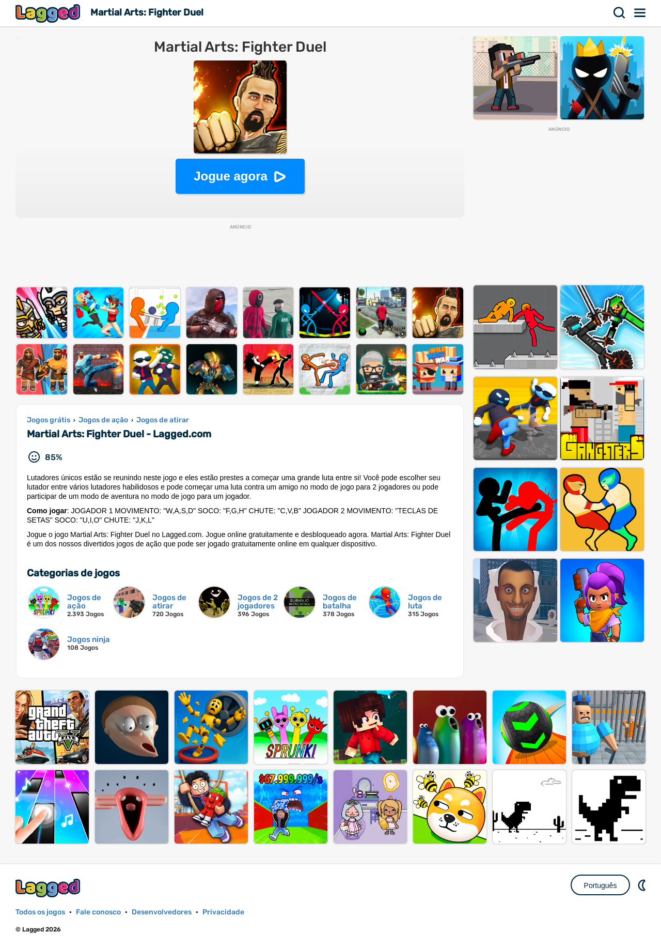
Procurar (619, 13)
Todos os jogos (40, 912)
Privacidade (223, 912)
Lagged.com (49, 888)
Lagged (49, 13)
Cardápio (640, 13)
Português (600, 885)
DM (643, 885)
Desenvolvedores (162, 912)
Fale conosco (98, 912)
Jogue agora (230, 176)
